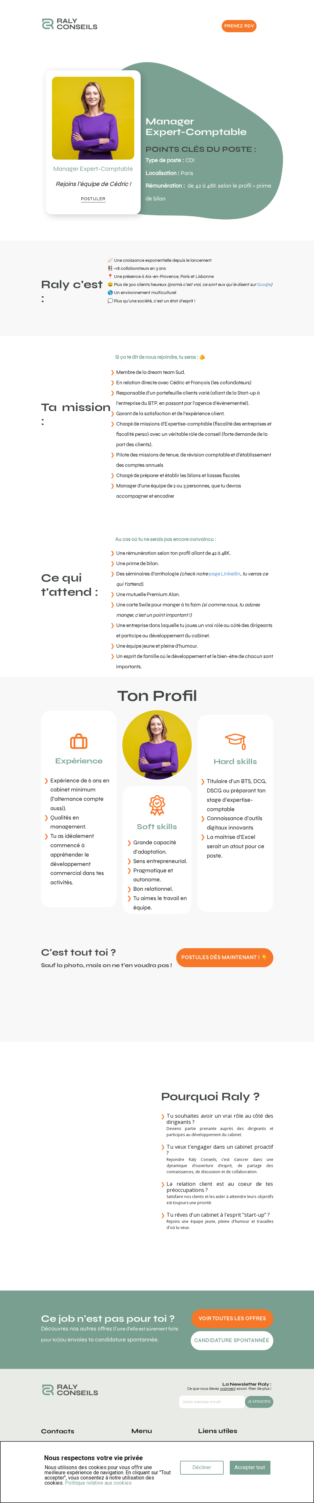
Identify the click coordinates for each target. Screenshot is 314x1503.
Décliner (201, 1467)
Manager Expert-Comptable (93, 168)
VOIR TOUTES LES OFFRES (232, 1318)
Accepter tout (250, 1467)
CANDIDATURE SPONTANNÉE (231, 1340)
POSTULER (93, 198)
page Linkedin (224, 574)
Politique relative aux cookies (98, 1483)
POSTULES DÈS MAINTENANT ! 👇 (224, 957)
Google (264, 284)
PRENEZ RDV (239, 26)
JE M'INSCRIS (259, 1401)
